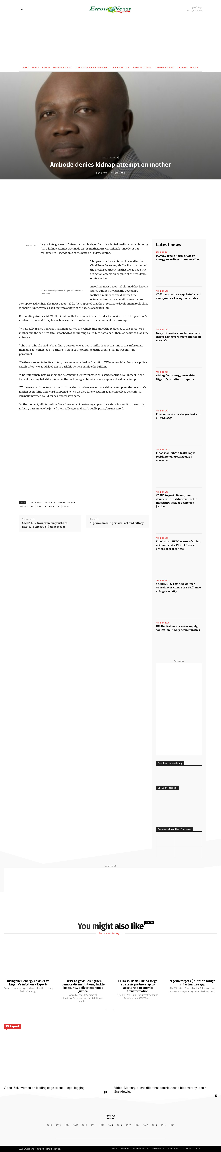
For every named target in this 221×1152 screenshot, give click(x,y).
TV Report (12, 1026)
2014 (154, 1125)
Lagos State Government (48, 506)
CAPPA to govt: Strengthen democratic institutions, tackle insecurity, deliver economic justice (83, 986)
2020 (101, 1125)
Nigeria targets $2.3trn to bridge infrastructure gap (192, 982)
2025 (58, 1125)
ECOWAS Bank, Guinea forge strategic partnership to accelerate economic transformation (137, 986)
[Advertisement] (110, 40)
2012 (171, 1125)
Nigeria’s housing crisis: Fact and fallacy (116, 523)
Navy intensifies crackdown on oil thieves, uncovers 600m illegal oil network (178, 337)
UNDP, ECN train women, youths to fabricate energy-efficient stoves (44, 524)
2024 (66, 1125)
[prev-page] (106, 1010)
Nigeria (65, 506)
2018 (119, 1125)
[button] (22, 9)
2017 (128, 1125)
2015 (145, 1125)
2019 (110, 1125)
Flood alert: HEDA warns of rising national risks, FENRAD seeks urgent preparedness (178, 545)
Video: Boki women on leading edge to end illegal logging (44, 1088)
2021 (93, 1125)
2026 (49, 1125)
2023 (75, 1125)
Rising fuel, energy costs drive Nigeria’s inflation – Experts (28, 982)
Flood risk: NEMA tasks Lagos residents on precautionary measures (175, 456)
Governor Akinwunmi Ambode (41, 503)
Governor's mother (66, 503)
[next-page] (113, 1010)
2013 (163, 1125)
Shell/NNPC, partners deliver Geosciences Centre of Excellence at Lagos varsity (178, 587)
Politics (114, 157)
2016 (136, 1125)
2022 (84, 1125)
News (105, 157)
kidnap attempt (27, 506)
